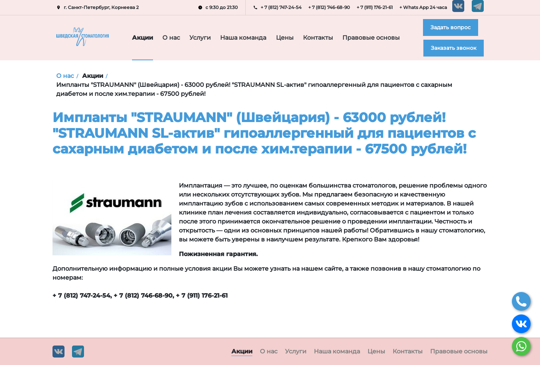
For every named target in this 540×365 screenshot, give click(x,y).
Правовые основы (374, 37)
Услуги (203, 37)
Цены (288, 37)
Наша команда (246, 37)
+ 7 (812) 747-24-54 (281, 7)
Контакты (322, 37)
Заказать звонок (453, 48)
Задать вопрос (450, 27)
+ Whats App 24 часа (423, 7)
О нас (172, 37)
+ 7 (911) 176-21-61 (375, 7)
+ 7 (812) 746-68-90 (329, 7)
